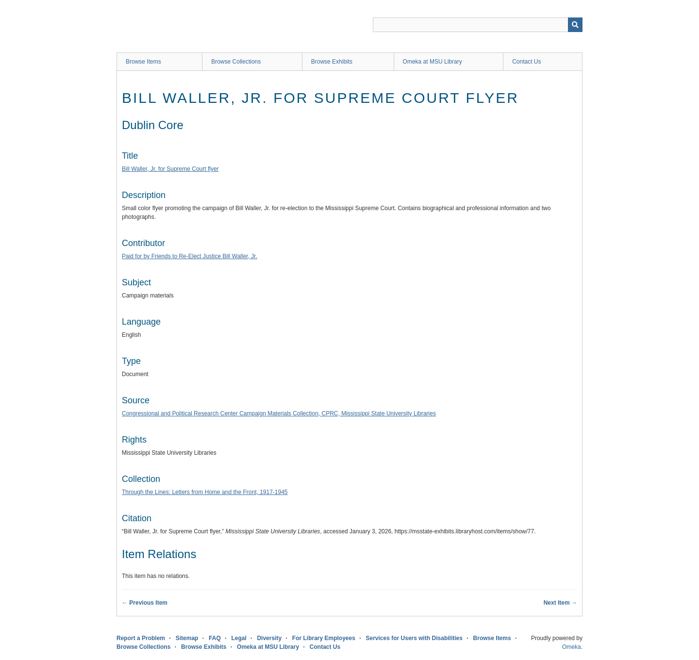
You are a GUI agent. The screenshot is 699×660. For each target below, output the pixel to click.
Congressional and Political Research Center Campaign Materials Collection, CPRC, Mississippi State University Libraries (279, 413)
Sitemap (187, 638)
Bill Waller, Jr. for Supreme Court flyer (170, 168)
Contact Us (526, 61)
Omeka (571, 647)
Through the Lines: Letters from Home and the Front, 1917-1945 (205, 492)
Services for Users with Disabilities (414, 638)
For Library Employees (323, 638)
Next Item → (560, 602)
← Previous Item (144, 602)
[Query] (477, 24)
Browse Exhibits (331, 61)
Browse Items (143, 61)
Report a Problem (140, 638)
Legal (238, 638)
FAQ (215, 638)
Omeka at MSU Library (432, 61)
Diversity (269, 638)
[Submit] (575, 24)
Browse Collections (236, 61)
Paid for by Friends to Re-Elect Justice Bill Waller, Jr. (189, 256)
